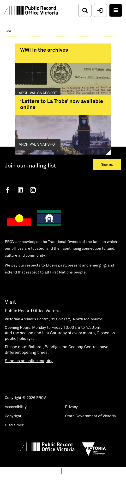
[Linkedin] (20, 206)
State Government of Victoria (90, 432)
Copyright (13, 432)
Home (8, 31)
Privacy (71, 423)
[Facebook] (8, 206)
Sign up (107, 180)
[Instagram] (33, 206)
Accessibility (16, 423)
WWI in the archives (44, 50)
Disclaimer (14, 441)
